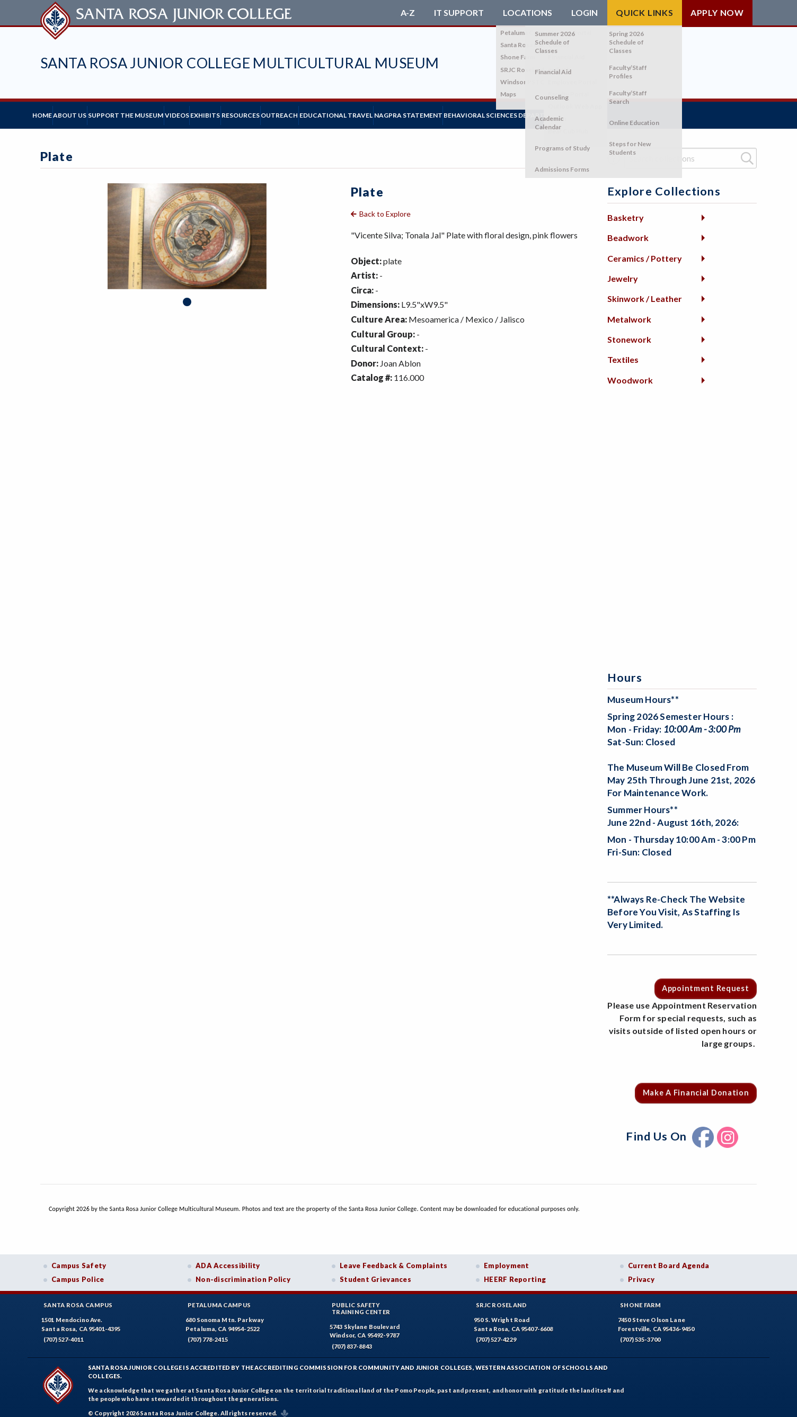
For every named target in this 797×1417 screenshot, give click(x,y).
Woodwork (630, 372)
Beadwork (628, 230)
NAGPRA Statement (545, 111)
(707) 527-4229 (496, 1331)
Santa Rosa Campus (78, 1297)
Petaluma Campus (219, 1297)
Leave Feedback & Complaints (393, 1257)
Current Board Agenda (669, 1257)
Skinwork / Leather (644, 291)
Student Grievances (375, 1271)
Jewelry (622, 270)
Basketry (625, 209)
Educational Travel (456, 111)
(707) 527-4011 (63, 1331)
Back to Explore (385, 205)
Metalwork (629, 311)
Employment (506, 1257)
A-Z (408, 12)
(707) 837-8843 (352, 1338)
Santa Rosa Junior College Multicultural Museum (239, 63)
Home (50, 111)
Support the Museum (165, 111)
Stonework (629, 331)
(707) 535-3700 (640, 1331)
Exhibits (278, 111)
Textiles (623, 351)
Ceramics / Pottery (644, 250)
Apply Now (717, 12)
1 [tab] (187, 294)
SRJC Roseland (501, 1297)
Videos (233, 111)
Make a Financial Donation (696, 1084)
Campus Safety (79, 1257)
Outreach (384, 111)
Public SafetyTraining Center (361, 1300)
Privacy (641, 1271)
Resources (329, 111)
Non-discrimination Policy (243, 1271)
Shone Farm (640, 1297)
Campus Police (77, 1271)
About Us (94, 111)
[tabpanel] (187, 228)
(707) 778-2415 (208, 1331)
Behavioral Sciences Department (656, 111)
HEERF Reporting (515, 1271)
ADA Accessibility (228, 1257)
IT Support (459, 12)
